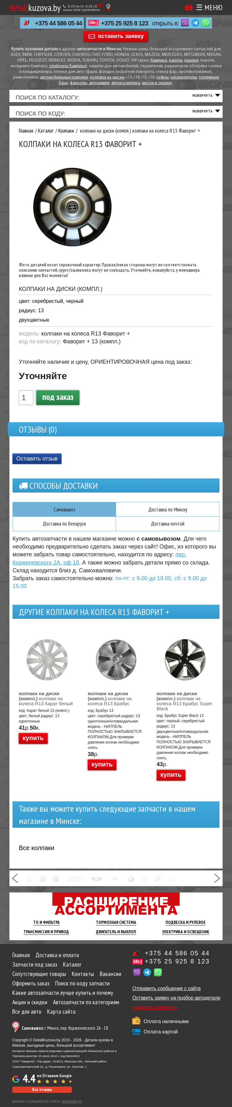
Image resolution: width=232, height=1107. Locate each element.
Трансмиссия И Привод (46, 937)
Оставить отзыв (37, 463)
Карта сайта (61, 1017)
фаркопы (78, 83)
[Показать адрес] (108, 7)
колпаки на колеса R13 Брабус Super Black (184, 706)
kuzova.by (35, 7)
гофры (162, 77)
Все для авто (26, 1017)
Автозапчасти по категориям (86, 1007)
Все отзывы (42, 1095)
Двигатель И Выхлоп (116, 937)
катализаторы (184, 77)
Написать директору (155, 1013)
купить (33, 743)
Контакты (83, 979)
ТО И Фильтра (46, 927)
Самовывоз (64, 514)
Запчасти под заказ (34, 970)
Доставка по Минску (167, 514)
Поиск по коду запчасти (82, 988)
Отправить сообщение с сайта (166, 993)
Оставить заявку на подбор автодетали (176, 1003)
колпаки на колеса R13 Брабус (110, 704)
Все (36, 853)
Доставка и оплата (57, 960)
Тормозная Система (116, 927)
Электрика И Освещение (185, 937)
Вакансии (110, 979)
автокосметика (125, 83)
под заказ (58, 401)
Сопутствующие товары (39, 979)
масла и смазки (157, 83)
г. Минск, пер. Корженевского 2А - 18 (65, 1033)
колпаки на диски (107, 77)
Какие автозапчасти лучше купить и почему (62, 998)
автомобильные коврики (64, 77)
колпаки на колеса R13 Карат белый (46, 704)
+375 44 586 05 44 (58, 23)
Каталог (72, 970)
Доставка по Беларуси (64, 529)
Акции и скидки (29, 1007)
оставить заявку (121, 36)
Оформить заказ (31, 988)
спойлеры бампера (67, 66)
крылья (191, 60)
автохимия (99, 83)
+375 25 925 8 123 (124, 23)
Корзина (189, 7)
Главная (21, 960)
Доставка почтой (167, 529)
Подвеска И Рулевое (186, 927)
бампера (158, 60)
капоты (175, 60)
